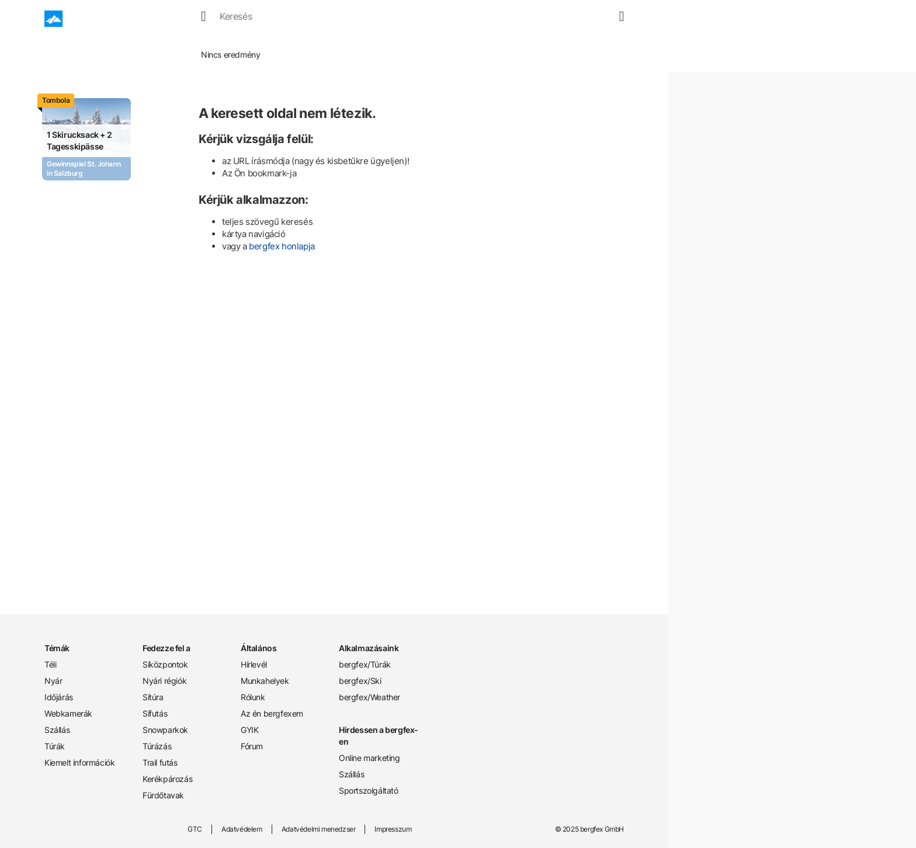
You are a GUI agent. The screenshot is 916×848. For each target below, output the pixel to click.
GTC (195, 829)
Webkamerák (68, 713)
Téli (50, 664)
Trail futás (160, 762)
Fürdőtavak (163, 795)
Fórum (252, 746)
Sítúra (153, 697)
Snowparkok (165, 730)
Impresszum (392, 829)
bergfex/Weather (369, 697)
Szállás (57, 730)
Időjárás (287, 19)
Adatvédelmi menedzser (319, 829)
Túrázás (157, 746)
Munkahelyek (265, 681)
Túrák (446, 19)
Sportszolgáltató (368, 790)
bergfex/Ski (360, 681)
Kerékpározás (167, 779)
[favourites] (588, 18)
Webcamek (342, 19)
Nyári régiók (164, 681)
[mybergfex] (617, 18)
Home (152, 46)
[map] (602, 18)
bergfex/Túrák (365, 664)
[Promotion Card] (86, 139)
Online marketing (369, 758)
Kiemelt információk (79, 762)
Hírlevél (254, 664)
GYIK (249, 730)
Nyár (246, 19)
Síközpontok (165, 664)
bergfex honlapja (282, 246)
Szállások (400, 19)
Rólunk (253, 697)
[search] (574, 18)
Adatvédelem (241, 829)
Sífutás (155, 713)
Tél (216, 19)
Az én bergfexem (272, 713)
